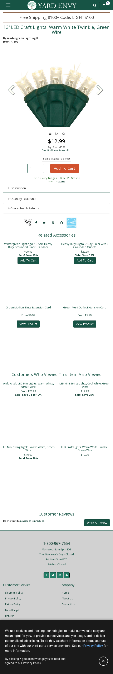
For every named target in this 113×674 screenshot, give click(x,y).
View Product (28, 321)
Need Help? (12, 607)
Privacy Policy (13, 595)
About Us (67, 595)
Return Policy (12, 601)
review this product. (32, 517)
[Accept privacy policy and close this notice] (103, 661)
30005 (61, 181)
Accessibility (12, 619)
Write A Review (97, 520)
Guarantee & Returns (24, 208)
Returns (9, 613)
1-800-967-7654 (56, 540)
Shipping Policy (14, 590)
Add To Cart (64, 168)
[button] (100, 90)
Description (17, 188)
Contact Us (68, 601)
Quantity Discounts (22, 199)
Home (65, 590)
